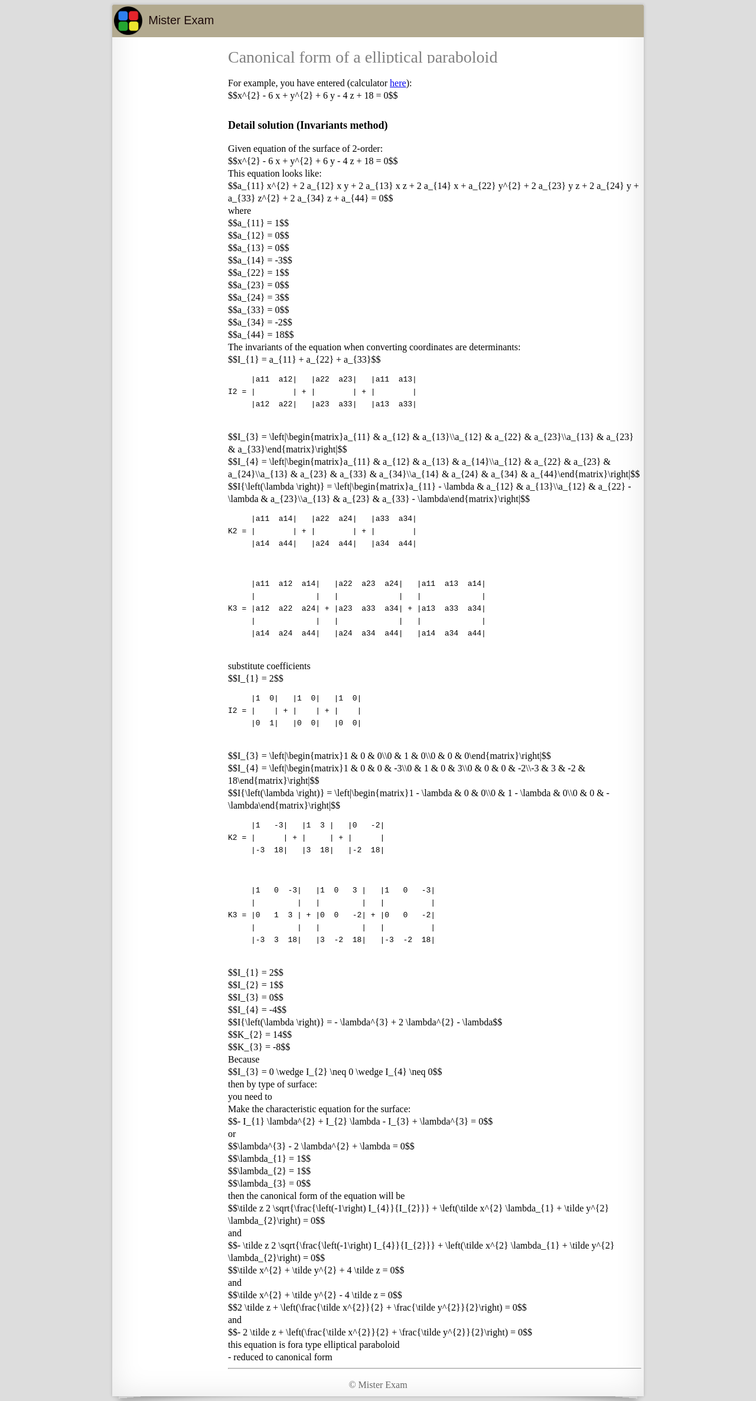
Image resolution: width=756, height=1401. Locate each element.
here (398, 83)
